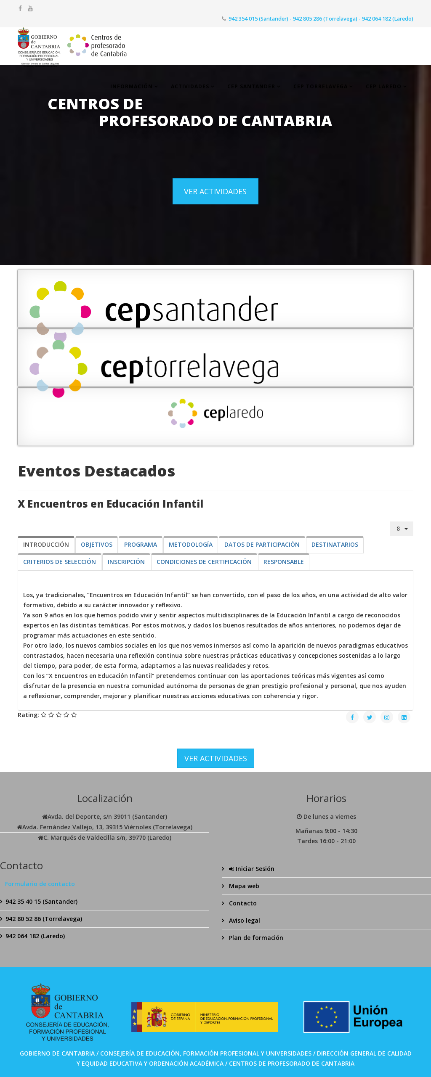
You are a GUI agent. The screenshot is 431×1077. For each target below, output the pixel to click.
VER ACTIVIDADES (215, 191)
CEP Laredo (384, 86)
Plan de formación (255, 938)
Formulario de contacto (40, 884)
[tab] (46, 544)
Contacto (242, 903)
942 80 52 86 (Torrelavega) (43, 919)
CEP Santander (251, 86)
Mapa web (243, 886)
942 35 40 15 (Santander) (41, 901)
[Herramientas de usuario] (402, 528)
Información (131, 86)
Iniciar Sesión (250, 869)
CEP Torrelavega (320, 86)
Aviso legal (243, 920)
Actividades (190, 86)
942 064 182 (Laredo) (35, 936)
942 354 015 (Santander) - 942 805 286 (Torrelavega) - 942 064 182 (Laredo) (321, 18)
